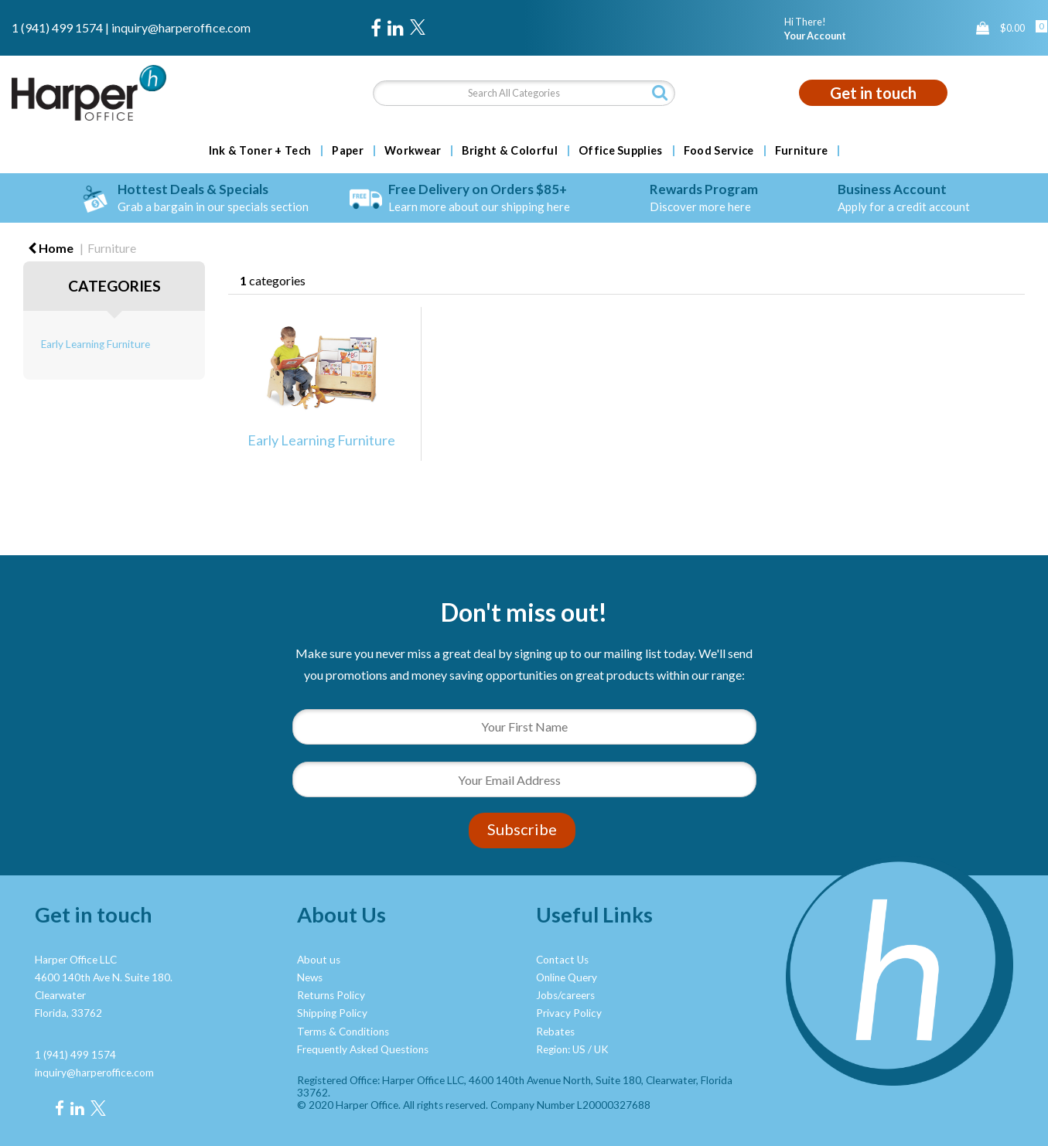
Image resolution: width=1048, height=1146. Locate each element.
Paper (348, 150)
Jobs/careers (565, 995)
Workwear (413, 150)
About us (318, 959)
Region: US (560, 1049)
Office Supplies (621, 150)
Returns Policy (331, 995)
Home (50, 247)
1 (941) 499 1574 (57, 27)
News (310, 977)
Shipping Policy (332, 1013)
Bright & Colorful (509, 150)
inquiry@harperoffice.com (181, 27)
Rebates (555, 1031)
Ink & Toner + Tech (260, 150)
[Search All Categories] (524, 93)
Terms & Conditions (343, 1031)
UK (601, 1049)
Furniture (801, 150)
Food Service (719, 150)
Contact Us (562, 959)
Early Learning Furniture (95, 344)
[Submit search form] (659, 92)
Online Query (566, 977)
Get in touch (873, 93)
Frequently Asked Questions (362, 1049)
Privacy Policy (569, 1013)
